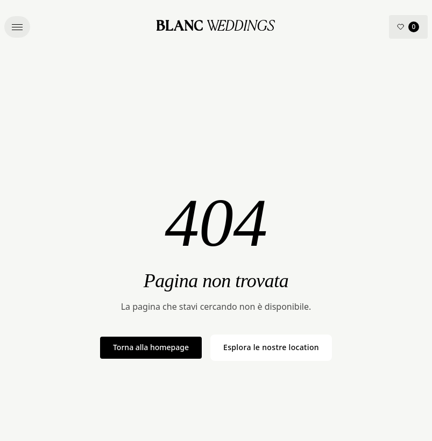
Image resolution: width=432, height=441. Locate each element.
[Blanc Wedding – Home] (216, 27)
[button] (17, 27)
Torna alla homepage (151, 347)
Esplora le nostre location (271, 347)
